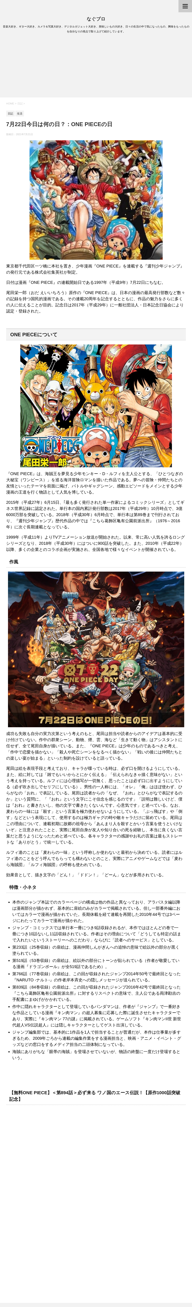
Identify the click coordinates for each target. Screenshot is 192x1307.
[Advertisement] (96, 66)
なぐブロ (96, 19)
